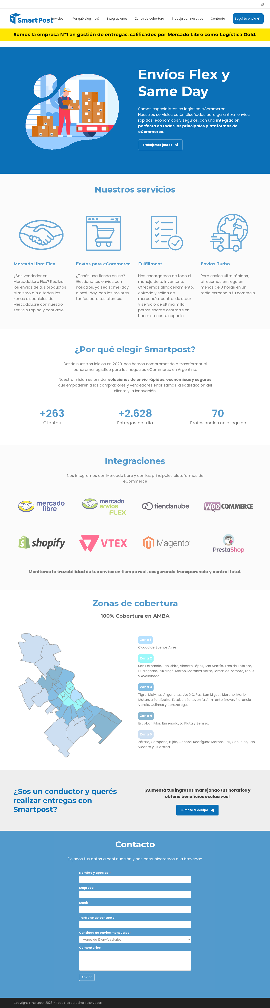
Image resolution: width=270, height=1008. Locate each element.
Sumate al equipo (197, 810)
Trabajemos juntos (160, 145)
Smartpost (37, 1003)
